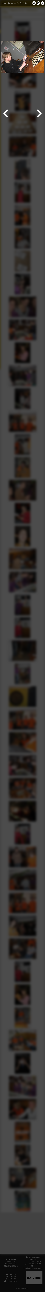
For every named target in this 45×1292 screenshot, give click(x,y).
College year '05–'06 (15, 3)
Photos (3, 3)
